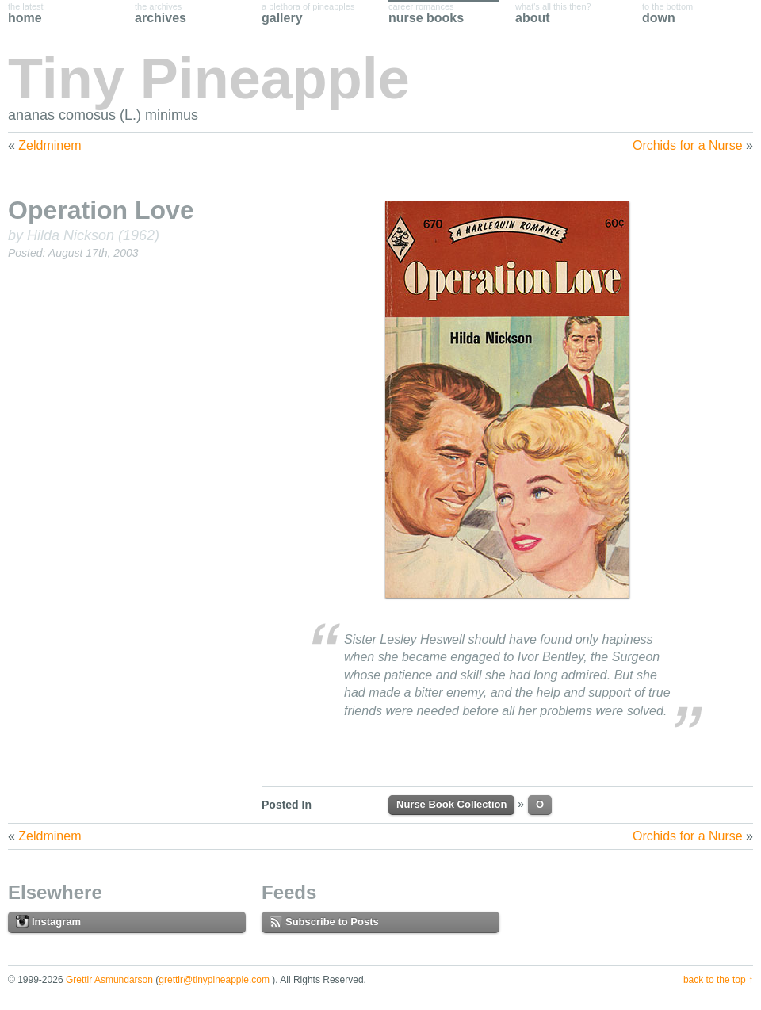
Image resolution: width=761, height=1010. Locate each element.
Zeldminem (49, 145)
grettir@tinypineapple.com (214, 979)
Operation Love (101, 210)
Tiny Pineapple (209, 78)
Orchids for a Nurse (688, 145)
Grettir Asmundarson (109, 979)
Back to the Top (714, 979)
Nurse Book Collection (451, 804)
